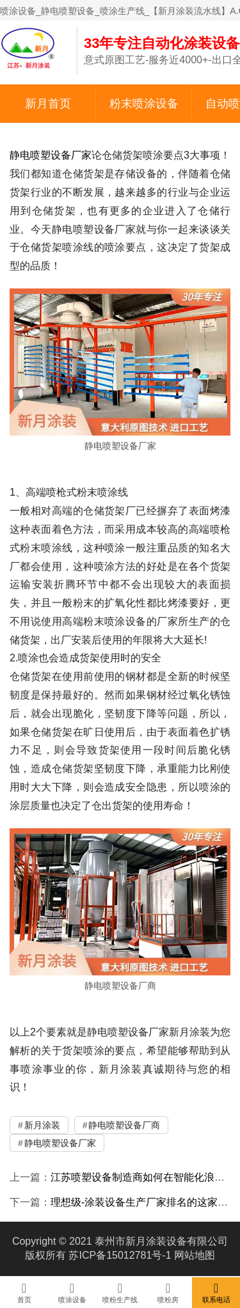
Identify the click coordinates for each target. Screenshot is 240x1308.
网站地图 (194, 1255)
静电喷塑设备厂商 (124, 1125)
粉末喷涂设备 (144, 103)
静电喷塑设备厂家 (51, 155)
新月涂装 (42, 1125)
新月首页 (48, 103)
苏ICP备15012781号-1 (119, 1255)
